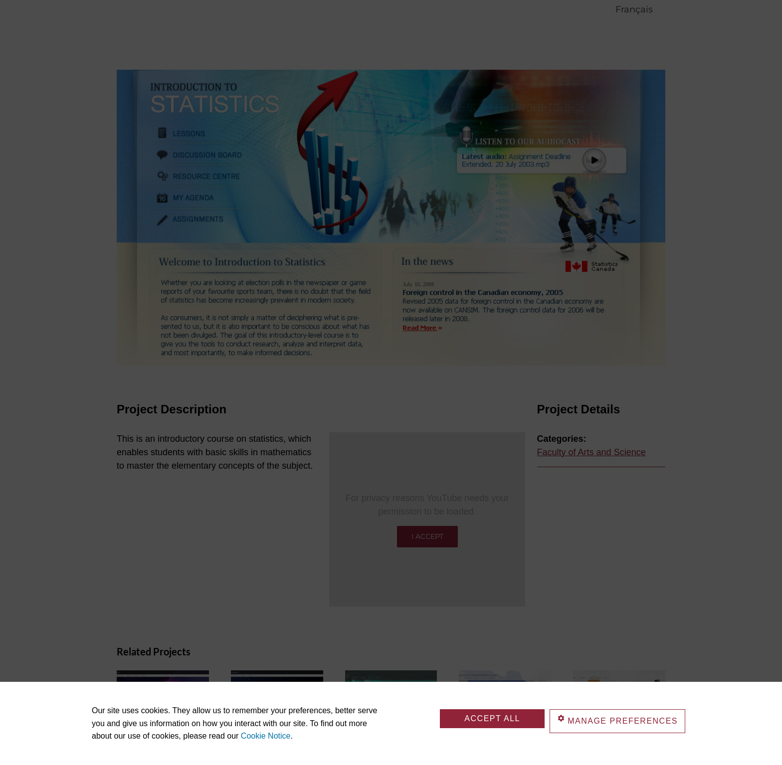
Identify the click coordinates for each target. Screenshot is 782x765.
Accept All (492, 718)
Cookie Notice (266, 736)
